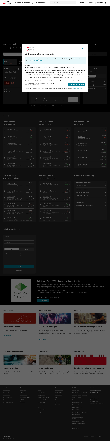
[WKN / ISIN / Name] (64, 2)
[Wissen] (90, 3)
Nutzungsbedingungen (37, 60)
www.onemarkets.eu (77, 88)
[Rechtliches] (98, 3)
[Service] (82, 3)
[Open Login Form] (105, 3)
